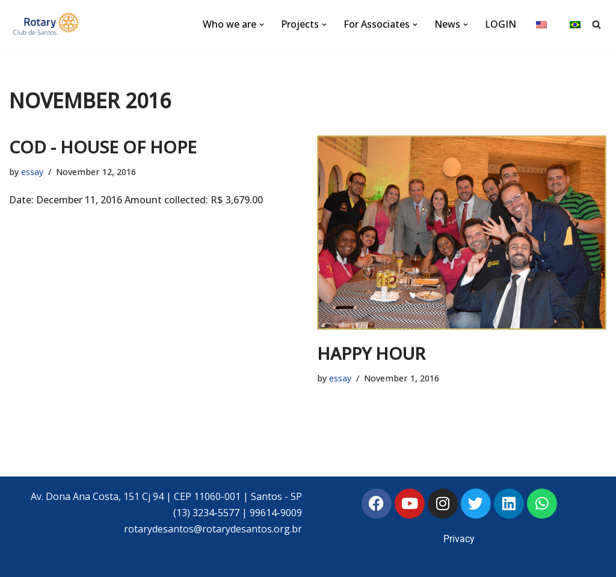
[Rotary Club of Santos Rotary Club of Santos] (45, 24)
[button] (261, 24)
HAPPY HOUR (371, 353)
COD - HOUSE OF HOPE (103, 146)
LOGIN (500, 24)
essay (32, 171)
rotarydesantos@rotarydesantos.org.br (213, 528)
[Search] (596, 24)
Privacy (459, 539)
